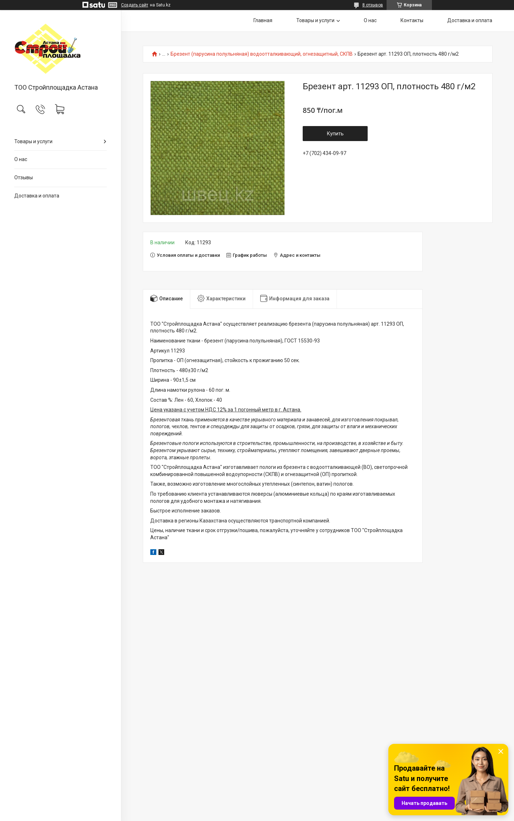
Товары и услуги (33, 141)
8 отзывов (372, 4)
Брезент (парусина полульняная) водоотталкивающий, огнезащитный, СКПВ (262, 54)
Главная (262, 20)
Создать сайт (134, 4)
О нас (20, 159)
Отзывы (23, 177)
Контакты (411, 20)
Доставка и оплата (36, 196)
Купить (335, 133)
